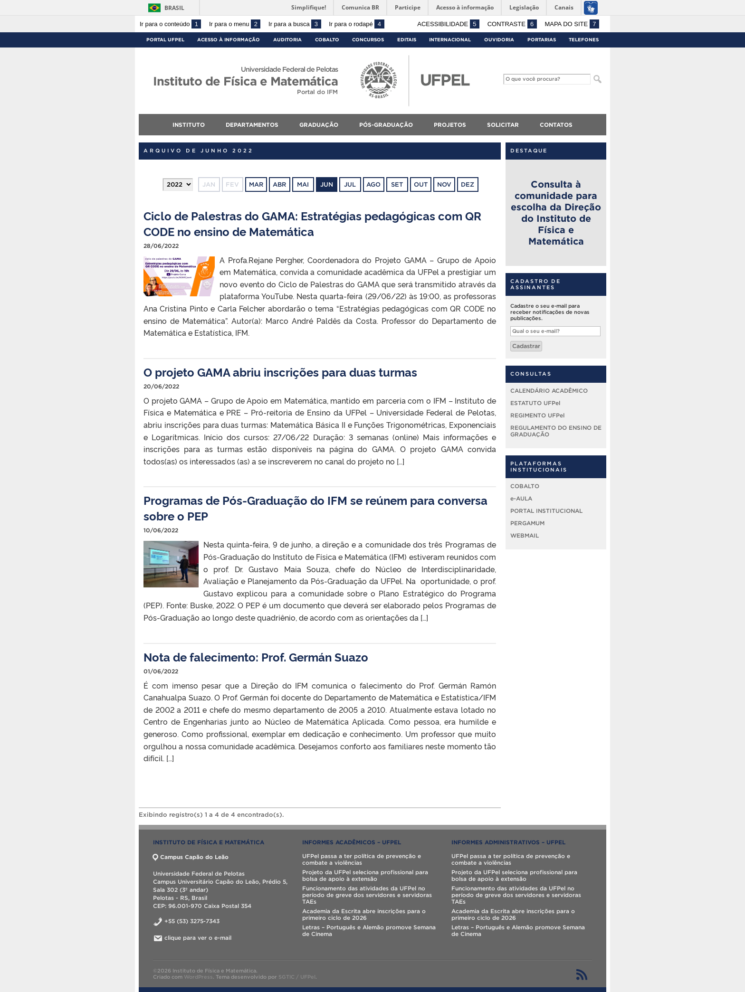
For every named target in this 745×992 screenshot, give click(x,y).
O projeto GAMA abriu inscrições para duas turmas (280, 371)
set (397, 184)
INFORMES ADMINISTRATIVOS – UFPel (508, 842)
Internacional (450, 39)
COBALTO (524, 486)
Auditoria (287, 39)
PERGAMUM (527, 523)
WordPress (198, 977)
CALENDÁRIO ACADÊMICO (549, 390)
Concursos (368, 39)
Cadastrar (526, 346)
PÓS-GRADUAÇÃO (386, 125)
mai (303, 184)
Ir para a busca (294, 24)
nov (444, 184)
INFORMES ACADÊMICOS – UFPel (351, 842)
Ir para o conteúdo (170, 24)
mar (256, 184)
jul (350, 184)
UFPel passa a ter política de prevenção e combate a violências (361, 859)
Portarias (541, 39)
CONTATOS (556, 125)
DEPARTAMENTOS (252, 125)
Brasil (174, 8)
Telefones (584, 39)
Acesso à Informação (228, 39)
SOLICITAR (503, 125)
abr (279, 184)
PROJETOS (450, 125)
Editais (406, 39)
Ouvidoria (499, 39)
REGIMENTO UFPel (537, 415)
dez (467, 184)
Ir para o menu (234, 24)
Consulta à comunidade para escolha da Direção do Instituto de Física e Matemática (556, 212)
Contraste (512, 24)
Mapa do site (571, 24)
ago (373, 184)
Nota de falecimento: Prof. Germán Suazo (255, 656)
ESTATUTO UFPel (535, 403)
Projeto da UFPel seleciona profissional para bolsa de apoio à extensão (365, 875)
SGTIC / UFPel (296, 977)
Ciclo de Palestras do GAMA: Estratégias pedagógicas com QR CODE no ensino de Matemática (312, 223)
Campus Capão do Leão (191, 857)
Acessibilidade (448, 24)
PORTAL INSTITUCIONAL (546, 511)
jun (326, 184)
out (421, 184)
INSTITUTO (188, 125)
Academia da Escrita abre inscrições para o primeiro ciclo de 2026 (364, 914)
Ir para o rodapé (356, 24)
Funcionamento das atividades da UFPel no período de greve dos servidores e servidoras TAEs (367, 895)
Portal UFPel (165, 39)
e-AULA (521, 498)
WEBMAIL (524, 535)
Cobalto (327, 39)
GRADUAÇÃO (318, 125)
